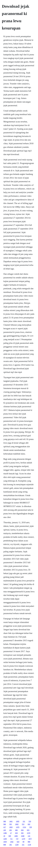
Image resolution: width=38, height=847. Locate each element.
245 (4, 830)
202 (10, 830)
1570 (28, 833)
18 (4, 836)
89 (23, 842)
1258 (16, 844)
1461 (11, 821)
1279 (23, 839)
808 (4, 844)
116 (29, 836)
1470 (17, 827)
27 (11, 833)
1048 (22, 836)
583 (22, 833)
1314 (24, 827)
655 (28, 830)
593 (10, 824)
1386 (5, 833)
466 (16, 830)
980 (4, 821)
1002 (16, 824)
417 (4, 827)
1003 (11, 827)
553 (23, 824)
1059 (5, 842)
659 (16, 833)
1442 (11, 842)
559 (30, 821)
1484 (16, 836)
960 (4, 824)
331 (24, 821)
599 (10, 836)
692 (29, 824)
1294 (5, 839)
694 (22, 830)
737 (17, 839)
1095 (17, 821)
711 (11, 839)
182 (10, 844)
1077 (30, 839)
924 (18, 842)
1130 (29, 844)
